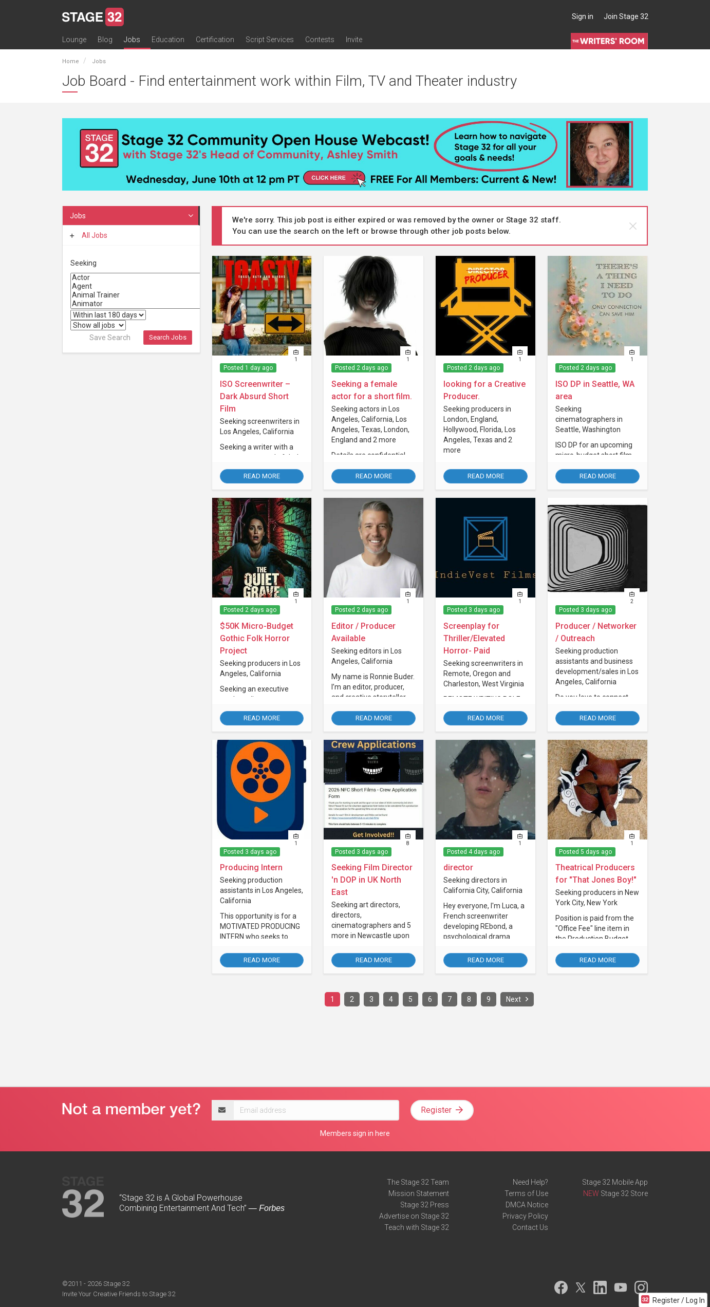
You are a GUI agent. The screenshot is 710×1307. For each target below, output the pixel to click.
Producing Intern (251, 867)
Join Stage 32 (626, 16)
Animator (149, 304)
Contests (319, 39)
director (458, 867)
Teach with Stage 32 (416, 1227)
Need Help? (530, 1182)
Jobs (132, 39)
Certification (215, 39)
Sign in (582, 16)
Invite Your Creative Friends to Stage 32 (118, 1294)
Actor (149, 277)
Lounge (74, 39)
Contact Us (530, 1227)
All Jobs (88, 235)
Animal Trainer (149, 295)
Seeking (83, 263)
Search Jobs (167, 337)
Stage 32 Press (424, 1205)
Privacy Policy (525, 1216)
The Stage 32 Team (418, 1182)
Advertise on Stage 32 (414, 1216)
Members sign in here (355, 1133)
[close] (633, 226)
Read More (262, 476)
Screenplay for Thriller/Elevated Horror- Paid (474, 638)
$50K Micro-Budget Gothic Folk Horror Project (256, 638)
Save (109, 337)
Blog (105, 39)
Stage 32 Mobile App (615, 1182)
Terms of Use (526, 1193)
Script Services (270, 39)
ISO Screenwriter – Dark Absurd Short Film (255, 396)
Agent (149, 286)
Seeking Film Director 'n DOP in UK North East (372, 880)
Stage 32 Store (624, 1193)
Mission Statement (418, 1193)
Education (168, 39)
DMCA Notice (527, 1205)
